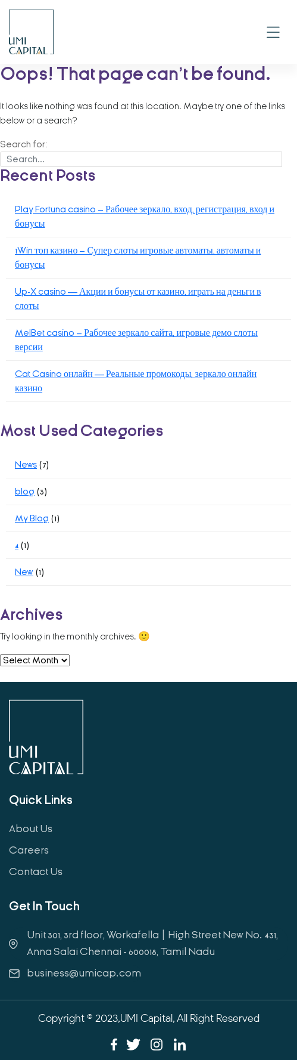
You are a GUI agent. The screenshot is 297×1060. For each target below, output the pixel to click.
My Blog (32, 518)
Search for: (23, 144)
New (24, 572)
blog (25, 491)
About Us (30, 829)
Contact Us (35, 871)
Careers (29, 850)
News (26, 464)
